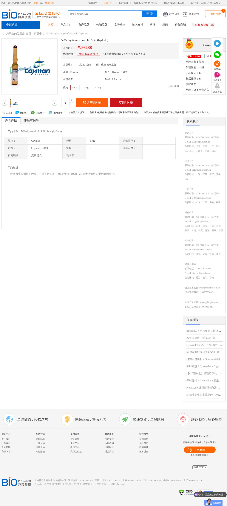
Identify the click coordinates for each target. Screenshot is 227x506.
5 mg (74, 87)
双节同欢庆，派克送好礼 (201, 338)
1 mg (86, 87)
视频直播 (143, 447)
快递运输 (40, 447)
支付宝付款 (76, 451)
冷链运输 (40, 451)
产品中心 (66, 24)
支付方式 (74, 434)
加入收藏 (173, 86)
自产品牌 (83, 24)
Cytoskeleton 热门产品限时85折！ (206, 345)
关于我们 (5, 439)
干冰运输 (40, 443)
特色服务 (143, 434)
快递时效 (109, 447)
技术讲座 (143, 451)
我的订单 (92, 2)
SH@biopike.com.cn (201, 170)
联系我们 (123, 2)
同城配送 (40, 439)
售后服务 (109, 434)
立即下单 (125, 102)
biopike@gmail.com (201, 273)
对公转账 (74, 439)
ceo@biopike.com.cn (117, 484)
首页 (51, 24)
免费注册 (49, 2)
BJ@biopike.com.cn (201, 141)
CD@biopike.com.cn (201, 221)
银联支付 (74, 443)
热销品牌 (101, 24)
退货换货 (109, 451)
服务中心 (5, 434)
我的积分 (191, 14)
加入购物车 (92, 102)
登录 (35, 2)
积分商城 (180, 24)
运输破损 (109, 443)
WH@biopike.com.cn (201, 249)
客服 (153, 24)
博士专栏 (143, 443)
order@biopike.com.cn (210, 302)
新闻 (165, 24)
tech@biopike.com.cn (210, 287)
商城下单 (5, 451)
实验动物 (119, 24)
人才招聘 (5, 447)
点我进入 (204, 89)
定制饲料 (143, 439)
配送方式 (40, 434)
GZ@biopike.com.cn (201, 198)
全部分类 (11, 24)
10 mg (98, 87)
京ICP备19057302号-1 (84, 484)
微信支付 (74, 447)
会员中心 (108, 2)
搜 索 (149, 13)
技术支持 (137, 24)
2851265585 (178, 2)
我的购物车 (216, 14)
